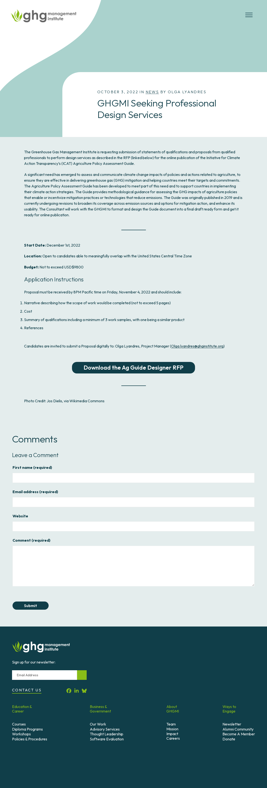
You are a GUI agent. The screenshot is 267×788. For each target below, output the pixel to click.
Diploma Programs (27, 729)
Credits (130, 756)
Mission (172, 728)
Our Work (98, 724)
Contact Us (26, 690)
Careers (173, 738)
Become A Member (238, 734)
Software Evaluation (107, 739)
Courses (19, 724)
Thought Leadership (106, 734)
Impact (172, 733)
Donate (228, 739)
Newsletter (231, 724)
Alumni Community (238, 729)
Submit (33, 605)
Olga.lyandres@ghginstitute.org (197, 346)
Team (171, 724)
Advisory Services (105, 729)
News (152, 91)
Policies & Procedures (29, 739)
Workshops (21, 734)
